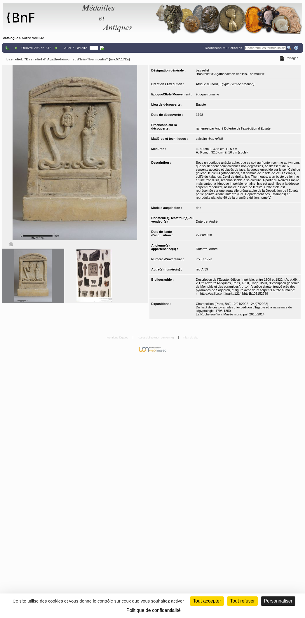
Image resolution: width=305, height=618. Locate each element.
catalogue (10, 38)
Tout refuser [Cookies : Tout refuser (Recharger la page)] (242, 600)
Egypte (201, 104)
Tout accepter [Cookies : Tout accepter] (207, 600)
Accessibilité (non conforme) (156, 337)
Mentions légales (118, 337)
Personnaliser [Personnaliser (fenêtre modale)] (278, 600)
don (198, 208)
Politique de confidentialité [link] (153, 610)
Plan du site (190, 337)
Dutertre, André (207, 221)
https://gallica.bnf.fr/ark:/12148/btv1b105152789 (234, 293)
